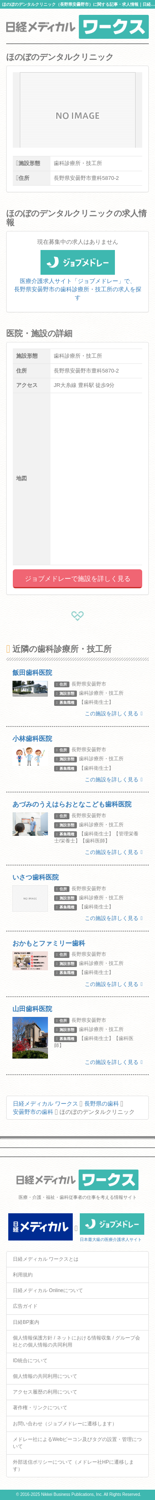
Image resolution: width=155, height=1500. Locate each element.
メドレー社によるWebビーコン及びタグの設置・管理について (77, 1442)
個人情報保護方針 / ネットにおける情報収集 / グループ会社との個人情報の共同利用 (76, 1341)
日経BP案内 (26, 1322)
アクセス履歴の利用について (45, 1392)
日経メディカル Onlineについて (48, 1290)
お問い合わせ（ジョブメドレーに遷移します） (65, 1424)
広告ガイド (25, 1306)
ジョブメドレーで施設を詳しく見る (78, 578)
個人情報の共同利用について (45, 1376)
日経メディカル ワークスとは (46, 1259)
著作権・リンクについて (40, 1407)
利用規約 (23, 1275)
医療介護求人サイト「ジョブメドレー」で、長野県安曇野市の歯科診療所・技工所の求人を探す (77, 280)
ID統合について (30, 1360)
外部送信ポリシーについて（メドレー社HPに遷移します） (73, 1465)
